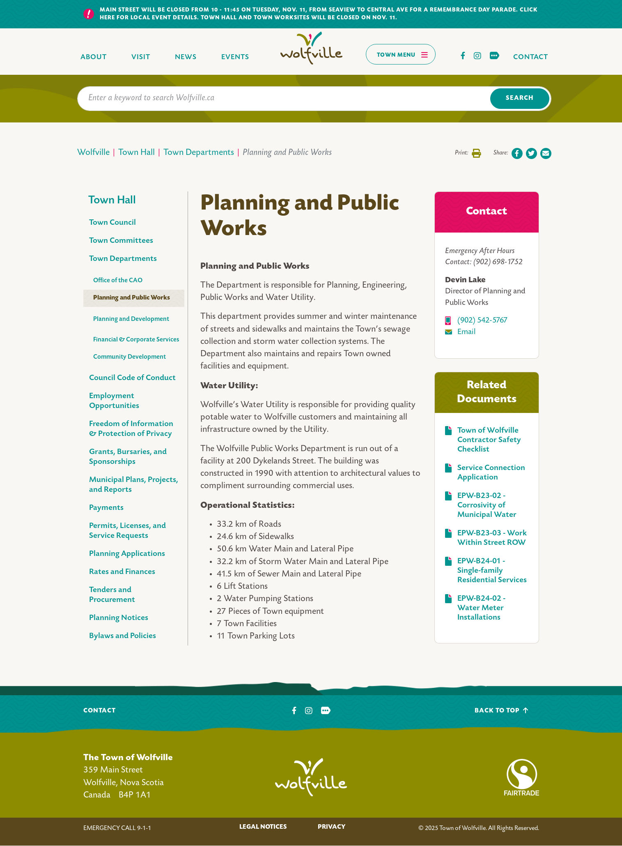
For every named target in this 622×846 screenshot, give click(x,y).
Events (235, 57)
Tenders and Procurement (112, 595)
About (93, 57)
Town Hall (136, 153)
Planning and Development (131, 319)
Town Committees (121, 241)
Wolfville (93, 153)
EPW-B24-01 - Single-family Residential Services (492, 571)
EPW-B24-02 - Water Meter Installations (481, 608)
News (186, 57)
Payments (106, 508)
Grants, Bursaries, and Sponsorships (128, 457)
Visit (140, 57)
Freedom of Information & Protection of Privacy (131, 429)
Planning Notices (118, 618)
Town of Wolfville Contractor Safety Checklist (489, 440)
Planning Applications (127, 554)
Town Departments (198, 153)
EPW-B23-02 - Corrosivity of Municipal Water (486, 505)
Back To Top (501, 710)
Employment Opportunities (114, 401)
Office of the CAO (117, 281)
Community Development (129, 357)
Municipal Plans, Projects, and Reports (133, 485)
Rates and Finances (122, 572)
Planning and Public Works (131, 298)
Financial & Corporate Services (136, 340)
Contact (530, 57)
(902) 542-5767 (482, 321)
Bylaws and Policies (122, 636)
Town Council (112, 223)
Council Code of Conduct (132, 378)
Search (519, 98)
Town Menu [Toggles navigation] (402, 54)
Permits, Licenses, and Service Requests (127, 531)
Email (466, 332)
